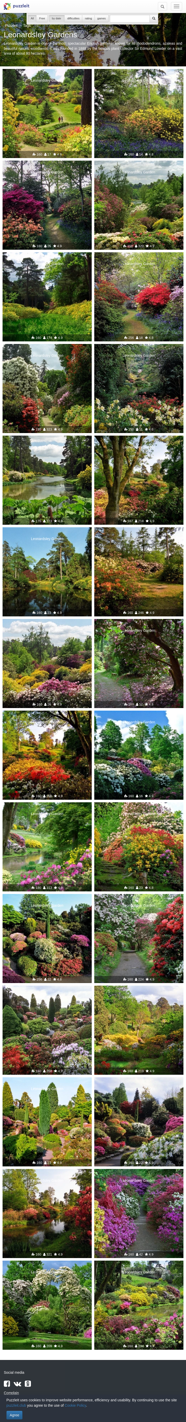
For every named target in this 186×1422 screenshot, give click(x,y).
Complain (11, 1393)
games (101, 18)
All (32, 18)
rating (88, 18)
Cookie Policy (75, 1405)
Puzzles (11, 25)
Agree (14, 1415)
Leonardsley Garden (47, 80)
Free (42, 18)
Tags (27, 25)
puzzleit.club (16, 1405)
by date (57, 18)
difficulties (73, 18)
